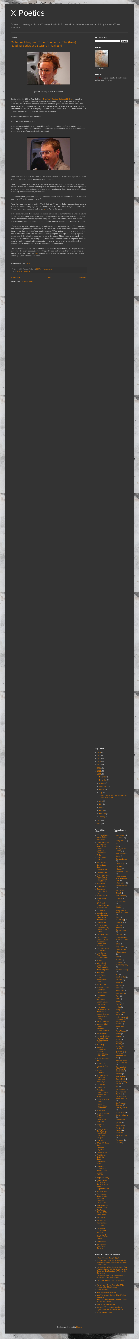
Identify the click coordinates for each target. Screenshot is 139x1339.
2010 (99, 774)
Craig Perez (101, 910)
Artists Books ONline (101, 858)
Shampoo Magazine (100, 1149)
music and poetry (122, 965)
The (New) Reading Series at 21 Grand (58, 99)
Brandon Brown (102, 896)
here (45, 209)
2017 (99, 752)
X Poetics (28, 12)
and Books (119, 838)
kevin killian (120, 935)
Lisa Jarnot (101, 1005)
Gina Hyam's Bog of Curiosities (103, 949)
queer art (119, 1036)
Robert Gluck (120, 1079)
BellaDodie (101, 884)
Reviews (119, 1074)
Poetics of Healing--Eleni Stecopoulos (102, 1106)
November (103, 780)
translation (119, 1133)
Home (49, 278)
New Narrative (121, 977)
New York (119, 980)
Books (118, 856)
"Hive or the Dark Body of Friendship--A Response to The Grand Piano (111, 1277)
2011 (99, 771)
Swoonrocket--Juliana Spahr (102, 1195)
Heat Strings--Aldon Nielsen (102, 954)
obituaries (119, 982)
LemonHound (102, 993)
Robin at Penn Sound (104, 1313)
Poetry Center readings (121, 1013)
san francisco (120, 1089)
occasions (119, 985)
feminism (119, 899)
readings (119, 1039)
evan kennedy (121, 896)
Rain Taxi (100, 1140)
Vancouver (119, 1140)
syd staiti (119, 1122)
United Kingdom (121, 1135)
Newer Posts (15, 278)
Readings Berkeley (119, 1043)
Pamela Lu (101, 1087)
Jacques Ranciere (119, 926)
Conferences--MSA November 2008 (121, 878)
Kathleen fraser (121, 930)
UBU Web (100, 1226)
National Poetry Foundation (102, 1055)
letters (118, 944)
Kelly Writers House (101, 976)
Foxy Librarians (102, 937)
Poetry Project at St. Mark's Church (103, 1115)
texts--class (120, 1125)
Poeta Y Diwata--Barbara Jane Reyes (103, 1095)
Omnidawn (101, 1085)
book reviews (120, 853)
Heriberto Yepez (102, 958)
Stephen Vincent (103, 1189)
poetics (118, 1007)
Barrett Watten (102, 870)
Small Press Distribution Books (101, 1157)
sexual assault (121, 1112)
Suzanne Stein (102, 1191)
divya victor (120, 890)
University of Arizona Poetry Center (102, 1237)
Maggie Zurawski (103, 1014)
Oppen (118, 988)
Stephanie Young (103, 1178)
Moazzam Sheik (102, 1024)
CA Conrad (101, 903)
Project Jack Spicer (101, 1125)
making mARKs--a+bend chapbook (109, 1307)
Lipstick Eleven (102, 1002)
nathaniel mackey (122, 970)
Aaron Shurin (120, 835)
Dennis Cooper (102, 925)
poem (118, 1001)
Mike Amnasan (121, 952)
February (102, 814)
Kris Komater (101, 984)
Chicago (119, 866)
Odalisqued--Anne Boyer (101, 1081)
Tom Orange (101, 1220)
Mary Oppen (120, 947)
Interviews (119, 923)
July (101, 793)
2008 (99, 824)
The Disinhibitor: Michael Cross (103, 1206)
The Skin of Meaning (120, 1129)
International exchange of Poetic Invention (102, 965)
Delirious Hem (102, 922)
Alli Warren (101, 840)
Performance (120, 991)
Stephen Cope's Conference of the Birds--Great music (102, 1183)
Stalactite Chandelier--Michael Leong (102, 1168)
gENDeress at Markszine (106, 1304)
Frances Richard (122, 901)
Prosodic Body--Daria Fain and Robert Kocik (102, 1131)
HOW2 (99, 960)
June (101, 801)
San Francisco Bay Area (121, 1093)
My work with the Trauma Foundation (110, 1310)
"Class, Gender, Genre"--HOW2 (108, 1258)
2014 (99, 762)
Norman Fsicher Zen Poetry (102, 1076)
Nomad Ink (101, 1063)
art (117, 843)
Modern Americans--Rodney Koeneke (103, 1029)
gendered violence (119, 907)
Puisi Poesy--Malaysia (101, 1137)
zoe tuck (119, 1143)
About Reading (102, 1290)
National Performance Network (101, 1049)
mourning (119, 962)
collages (119, 869)
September (103, 786)
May (101, 804)
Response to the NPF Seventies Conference (121, 1069)
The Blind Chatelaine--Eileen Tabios (101, 1201)
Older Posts (82, 278)
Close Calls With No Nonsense (103, 907)
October (102, 783)
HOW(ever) (120, 920)
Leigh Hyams (101, 990)
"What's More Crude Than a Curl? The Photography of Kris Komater (110, 1286)
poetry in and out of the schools (122, 1018)
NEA (117, 974)
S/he (117, 1087)
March (101, 810)
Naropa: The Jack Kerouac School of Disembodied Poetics (103, 1039)
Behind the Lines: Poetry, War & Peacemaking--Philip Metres (103, 878)
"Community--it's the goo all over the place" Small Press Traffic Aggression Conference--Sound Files (112, 1262)
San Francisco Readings (121, 1104)
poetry (118, 1010)
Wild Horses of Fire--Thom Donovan (102, 1246)
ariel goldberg (121, 841)
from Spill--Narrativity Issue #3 (107, 1292)
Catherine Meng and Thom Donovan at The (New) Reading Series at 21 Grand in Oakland (43, 44)
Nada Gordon (102, 1033)
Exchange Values (103, 934)
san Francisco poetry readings (121, 1097)
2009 (99, 821)
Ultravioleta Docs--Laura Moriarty (101, 1230)
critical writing (120, 883)
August (102, 789)
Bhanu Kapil (101, 886)
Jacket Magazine (103, 970)
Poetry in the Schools (120, 1023)
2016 (99, 755)
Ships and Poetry (122, 1115)
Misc (117, 957)
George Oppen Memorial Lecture (122, 911)
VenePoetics (101, 1241)
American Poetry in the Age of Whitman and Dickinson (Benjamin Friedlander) (103, 847)
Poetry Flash (101, 1110)
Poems (118, 1004)
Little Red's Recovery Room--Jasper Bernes (103, 1009)
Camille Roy (120, 864)
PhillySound (101, 1090)
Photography (120, 993)
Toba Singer (101, 1217)
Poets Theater (121, 1031)
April (101, 807)
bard (117, 846)
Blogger (79, 1327)
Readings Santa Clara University (121, 1061)
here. (28, 263)
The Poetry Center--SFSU (102, 1211)
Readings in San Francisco (122, 1052)
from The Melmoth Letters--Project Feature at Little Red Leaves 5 (112, 1301)
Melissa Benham (103, 1021)
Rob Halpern (120, 1076)
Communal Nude (122, 872)
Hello (117, 917)
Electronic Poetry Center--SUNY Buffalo (103, 930)
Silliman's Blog (102, 1152)
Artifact (99, 855)
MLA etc (118, 959)
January (102, 817)
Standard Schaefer (100, 1174)
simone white (120, 1120)
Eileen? (118, 893)
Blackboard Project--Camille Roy (102, 891)
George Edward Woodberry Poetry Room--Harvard (102, 943)
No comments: (48, 269)
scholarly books (121, 1108)
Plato (117, 996)
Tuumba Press (102, 1223)
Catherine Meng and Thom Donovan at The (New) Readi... (113, 796)
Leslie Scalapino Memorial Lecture (122, 938)
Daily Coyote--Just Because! (102, 919)
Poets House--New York (102, 1121)
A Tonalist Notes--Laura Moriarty (103, 836)
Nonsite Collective (100, 1071)
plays (117, 999)
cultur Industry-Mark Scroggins (102, 914)
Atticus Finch (101, 862)
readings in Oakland (23, 271)
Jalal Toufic (101, 972)
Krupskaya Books (103, 987)
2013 (99, 765)
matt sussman (121, 949)
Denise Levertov (121, 886)
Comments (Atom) (26, 282)
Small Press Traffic (101, 1163)
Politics (118, 1034)
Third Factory (101, 1215)
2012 (99, 768)
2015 (99, 758)
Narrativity (100, 1045)
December (103, 777)
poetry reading (121, 1026)
